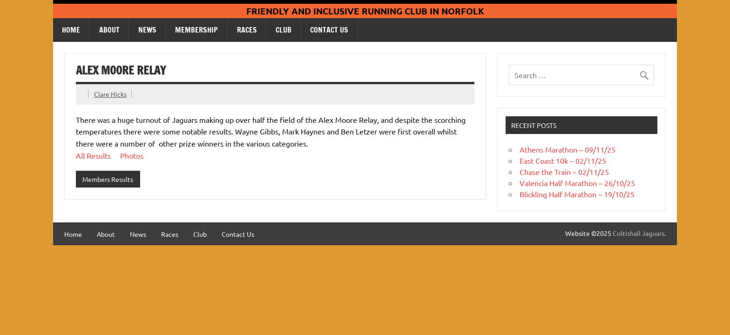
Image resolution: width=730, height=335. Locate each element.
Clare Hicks (110, 94)
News (147, 30)
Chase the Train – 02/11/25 (564, 171)
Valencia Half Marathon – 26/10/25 (577, 183)
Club (283, 30)
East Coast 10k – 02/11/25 (563, 160)
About (109, 30)
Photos (131, 155)
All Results (93, 155)
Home (71, 30)
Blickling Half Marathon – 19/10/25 (577, 194)
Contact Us (329, 30)
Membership (196, 30)
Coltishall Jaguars (638, 233)
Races (247, 30)
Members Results (107, 179)
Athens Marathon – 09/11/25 (567, 149)
